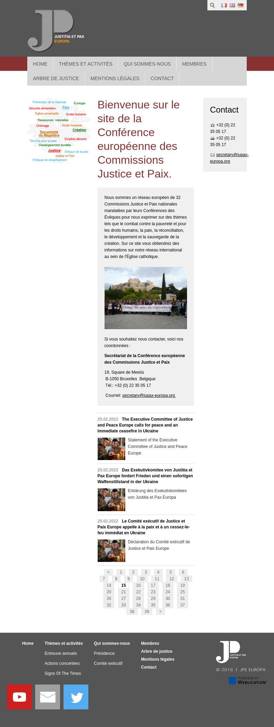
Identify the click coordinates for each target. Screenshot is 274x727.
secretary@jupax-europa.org (149, 395)
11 (157, 578)
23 (153, 592)
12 (171, 578)
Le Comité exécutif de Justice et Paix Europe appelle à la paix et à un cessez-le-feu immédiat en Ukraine (144, 527)
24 (168, 592)
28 (138, 598)
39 (147, 611)
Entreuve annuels (61, 653)
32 (109, 605)
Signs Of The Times (63, 673)
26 (109, 598)
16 (138, 585)
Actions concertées (62, 663)
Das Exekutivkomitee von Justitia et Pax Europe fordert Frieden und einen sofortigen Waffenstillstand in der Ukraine (145, 476)
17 (153, 585)
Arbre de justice (157, 651)
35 (153, 605)
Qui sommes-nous (147, 64)
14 (109, 585)
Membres (194, 64)
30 (168, 598)
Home (40, 64)
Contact (149, 667)
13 (186, 578)
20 (109, 592)
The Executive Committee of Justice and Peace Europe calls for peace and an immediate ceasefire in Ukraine (145, 425)
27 (123, 598)
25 (182, 592)
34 (138, 605)
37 (182, 605)
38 (132, 611)
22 (138, 592)
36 (168, 605)
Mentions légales (158, 659)
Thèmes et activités (85, 64)
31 (182, 598)
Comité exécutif (108, 663)
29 (153, 598)
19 (182, 585)
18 (168, 585)
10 (142, 578)
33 (123, 605)
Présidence (104, 653)
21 (123, 592)
